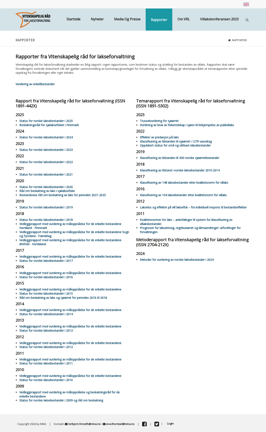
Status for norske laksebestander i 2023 (46, 150)
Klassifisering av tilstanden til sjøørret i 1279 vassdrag (176, 141)
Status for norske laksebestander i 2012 (46, 347)
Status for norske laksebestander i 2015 (46, 293)
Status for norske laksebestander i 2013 (46, 330)
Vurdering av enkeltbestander (35, 84)
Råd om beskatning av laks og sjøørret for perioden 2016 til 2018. (63, 298)
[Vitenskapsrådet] (33, 19)
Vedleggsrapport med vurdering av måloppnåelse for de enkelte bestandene (70, 256)
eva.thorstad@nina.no (120, 424)
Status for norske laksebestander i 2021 (46, 174)
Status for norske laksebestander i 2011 (46, 363)
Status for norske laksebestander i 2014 (46, 314)
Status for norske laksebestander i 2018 (46, 220)
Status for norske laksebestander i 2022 (46, 162)
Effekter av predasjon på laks (159, 137)
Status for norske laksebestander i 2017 (46, 261)
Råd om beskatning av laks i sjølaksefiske (47, 191)
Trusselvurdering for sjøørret (159, 121)
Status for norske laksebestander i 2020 (46, 187)
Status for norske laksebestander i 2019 (46, 207)
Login (170, 423)
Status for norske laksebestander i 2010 (46, 380)
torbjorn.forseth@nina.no (84, 424)
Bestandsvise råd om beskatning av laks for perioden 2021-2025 (62, 195)
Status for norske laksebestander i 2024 (46, 137)
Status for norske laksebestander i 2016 (46, 277)
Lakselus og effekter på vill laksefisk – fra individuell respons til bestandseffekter (193, 207)
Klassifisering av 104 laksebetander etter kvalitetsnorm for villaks (183, 195)
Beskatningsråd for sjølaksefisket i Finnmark (49, 125)
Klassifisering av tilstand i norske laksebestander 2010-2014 (180, 170)
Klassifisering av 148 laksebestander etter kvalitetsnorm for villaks (184, 183)
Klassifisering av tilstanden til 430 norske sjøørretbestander (179, 158)
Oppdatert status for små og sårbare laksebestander (175, 145)
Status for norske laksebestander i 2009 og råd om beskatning (61, 400)
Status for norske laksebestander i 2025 (46, 121)
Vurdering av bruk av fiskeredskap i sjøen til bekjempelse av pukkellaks (187, 125)
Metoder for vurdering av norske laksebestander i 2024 (177, 260)
